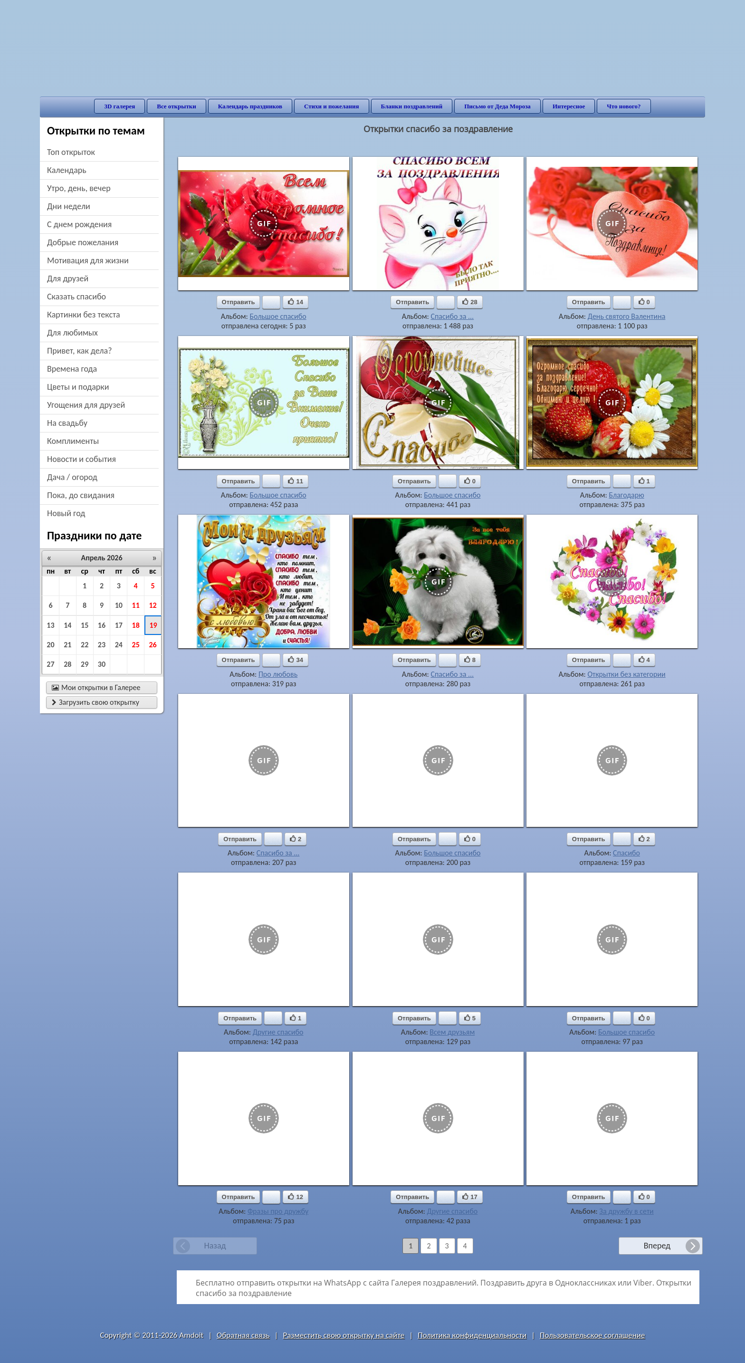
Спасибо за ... (452, 316)
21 (67, 644)
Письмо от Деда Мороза (497, 106)
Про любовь (277, 674)
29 (84, 664)
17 (119, 625)
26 (152, 644)
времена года (72, 369)
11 (136, 605)
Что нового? (623, 106)
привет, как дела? (79, 351)
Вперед (657, 1245)
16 (101, 625)
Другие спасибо (278, 1032)
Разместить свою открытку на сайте (343, 1335)
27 (50, 664)
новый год (66, 513)
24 (119, 644)
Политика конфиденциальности (472, 1335)
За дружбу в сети (626, 1211)
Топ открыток (71, 152)
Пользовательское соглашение (592, 1335)
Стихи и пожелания (331, 106)
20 (50, 644)
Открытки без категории (626, 674)
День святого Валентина (627, 316)
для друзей (67, 278)
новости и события (81, 459)
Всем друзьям (452, 1032)
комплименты (73, 441)
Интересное (569, 106)
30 (101, 664)
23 (101, 644)
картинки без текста (83, 314)
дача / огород (72, 477)
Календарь (66, 170)
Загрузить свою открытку (95, 702)
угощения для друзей (86, 405)
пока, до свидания (81, 495)
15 (84, 625)
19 (153, 625)
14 (67, 625)
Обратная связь (243, 1335)
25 (136, 644)
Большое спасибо (277, 316)
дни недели (68, 206)
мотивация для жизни (88, 260)
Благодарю (626, 494)
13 (50, 625)
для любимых (72, 332)
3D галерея (119, 106)
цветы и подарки (78, 387)
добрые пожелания (82, 242)
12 (152, 605)
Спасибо (626, 852)
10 (119, 605)
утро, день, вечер (79, 188)
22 (84, 644)
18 (136, 625)
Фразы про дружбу (278, 1211)
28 (67, 664)
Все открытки (176, 106)
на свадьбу (67, 423)
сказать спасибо (76, 296)
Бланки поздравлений (412, 106)
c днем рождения (79, 224)
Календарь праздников (250, 106)
